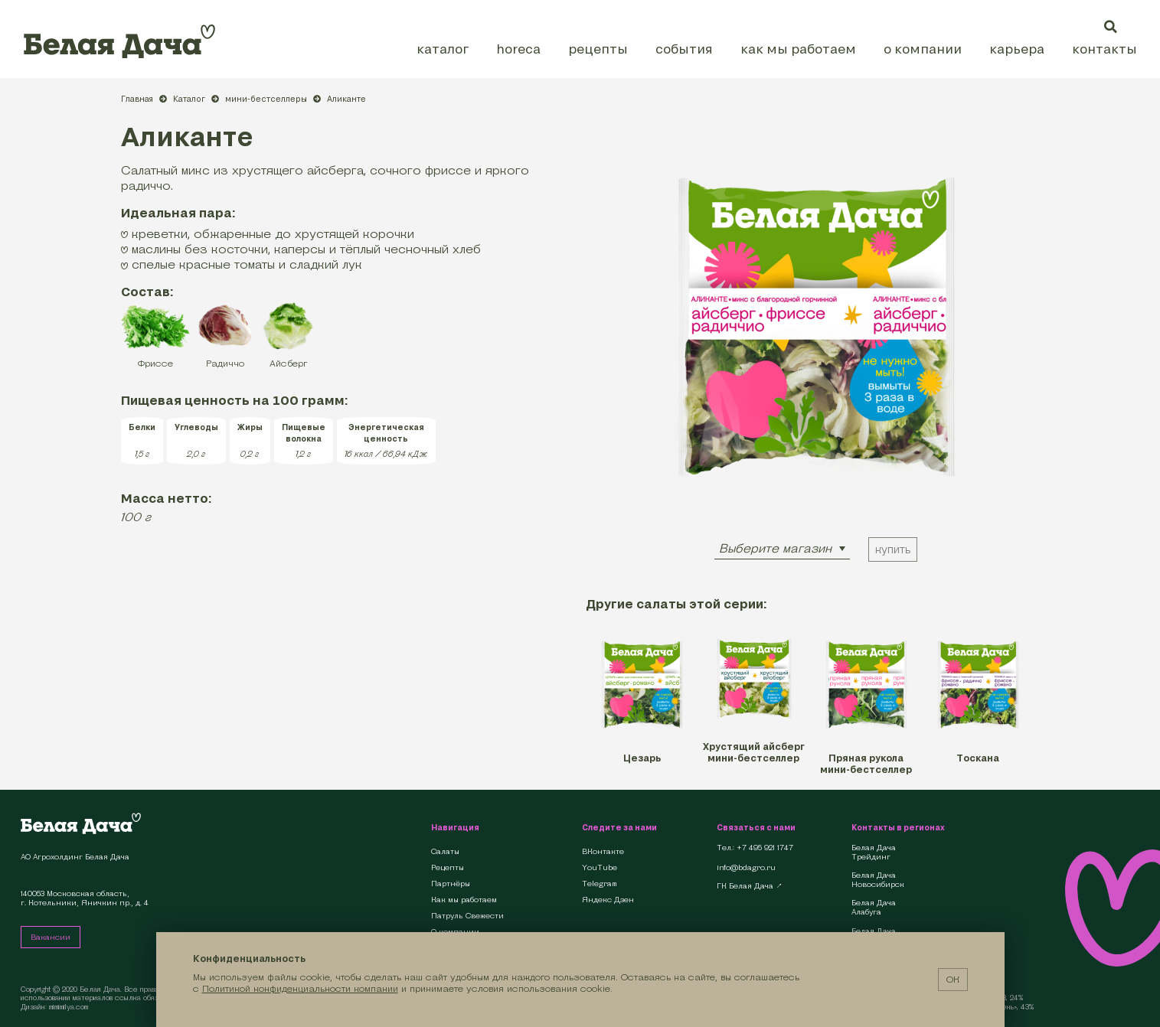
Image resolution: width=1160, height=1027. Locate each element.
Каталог (443, 48)
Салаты (445, 851)
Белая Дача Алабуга (873, 907)
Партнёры (450, 883)
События (684, 48)
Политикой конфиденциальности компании (300, 988)
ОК (952, 979)
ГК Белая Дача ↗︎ (750, 886)
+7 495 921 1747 (765, 848)
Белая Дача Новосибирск (877, 880)
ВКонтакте (603, 851)
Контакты (1104, 48)
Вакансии (50, 937)
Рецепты (598, 48)
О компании (923, 48)
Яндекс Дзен (608, 900)
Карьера (1016, 48)
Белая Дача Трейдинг (873, 852)
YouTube (599, 867)
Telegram (599, 883)
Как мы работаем (798, 48)
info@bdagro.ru (746, 867)
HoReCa (518, 48)
